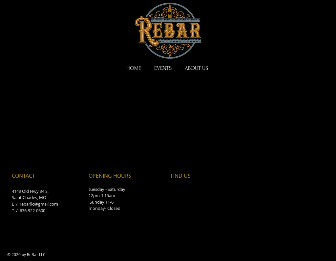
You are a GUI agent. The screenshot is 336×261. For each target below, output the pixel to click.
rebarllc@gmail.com (39, 204)
